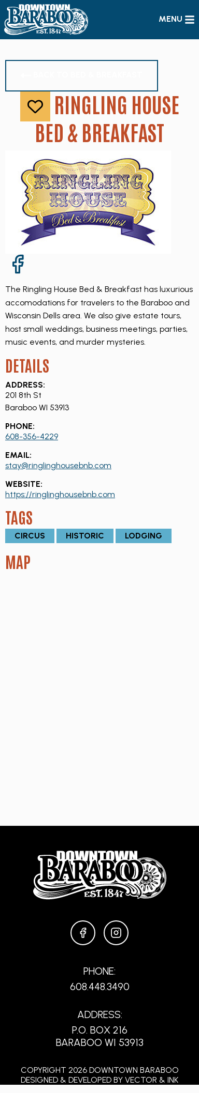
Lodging (143, 536)
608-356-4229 (31, 436)
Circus (30, 536)
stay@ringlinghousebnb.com (58, 465)
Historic (85, 536)
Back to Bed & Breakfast (82, 75)
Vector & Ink (151, 1080)
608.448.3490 (100, 986)
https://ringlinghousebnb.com (60, 494)
